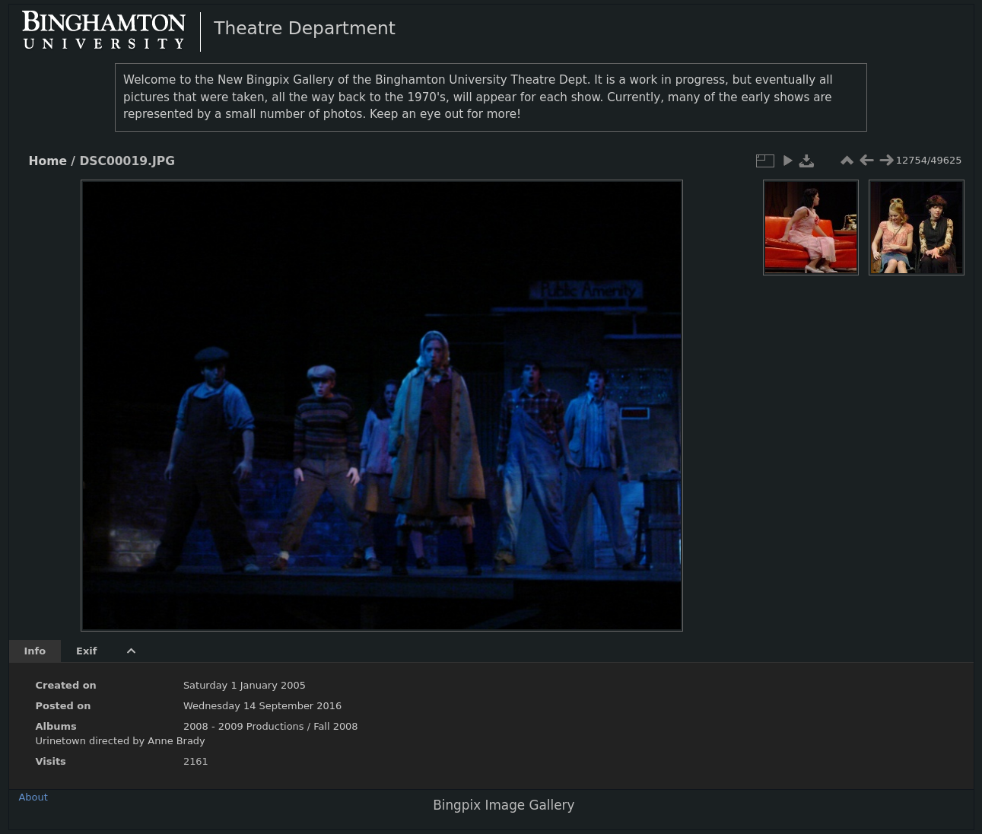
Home (48, 161)
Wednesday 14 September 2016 (262, 705)
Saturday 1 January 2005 (244, 685)
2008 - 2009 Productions (243, 726)
